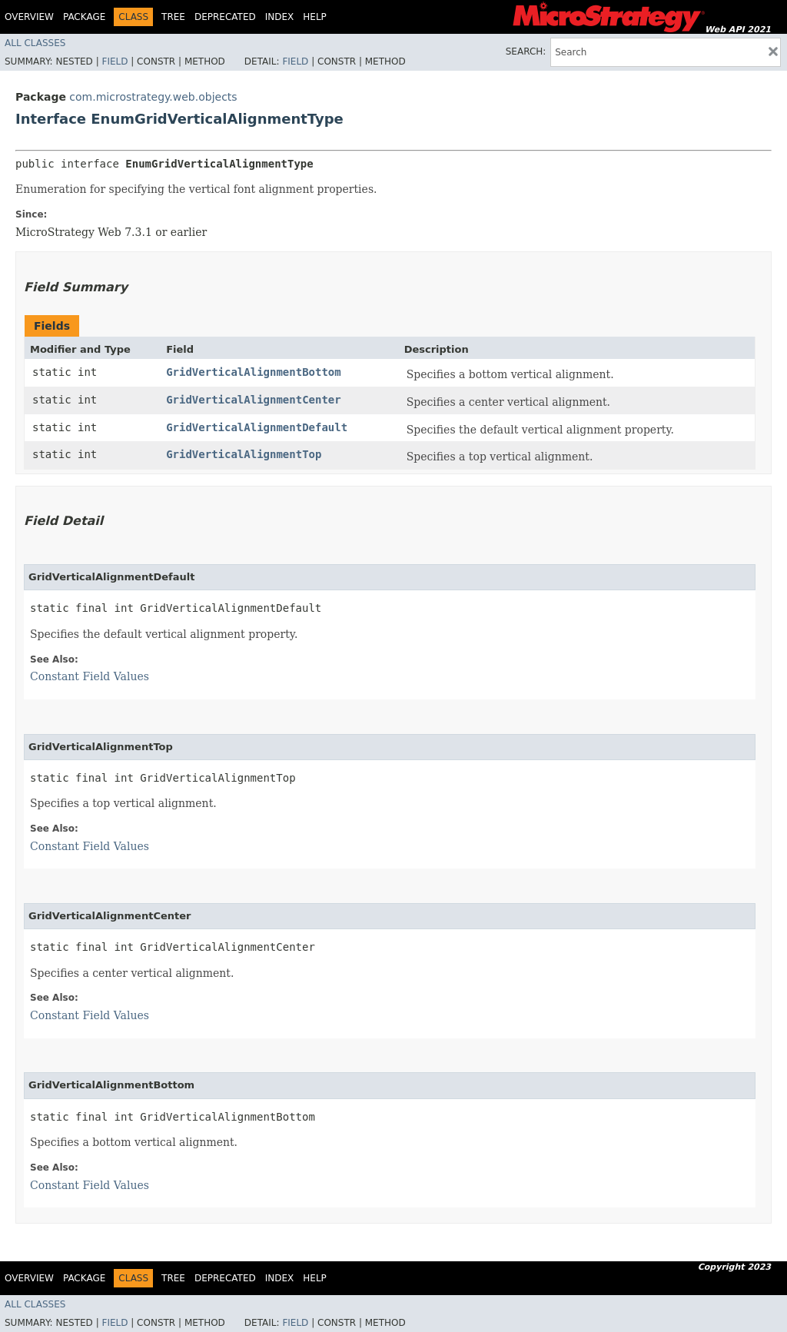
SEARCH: (526, 51)
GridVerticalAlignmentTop (243, 454)
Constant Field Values (89, 676)
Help (315, 17)
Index (279, 17)
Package (84, 17)
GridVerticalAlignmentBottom (253, 372)
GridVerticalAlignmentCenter (253, 400)
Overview (29, 17)
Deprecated (225, 17)
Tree (173, 17)
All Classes (35, 43)
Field (114, 61)
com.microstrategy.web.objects (153, 97)
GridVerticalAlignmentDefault (256, 427)
